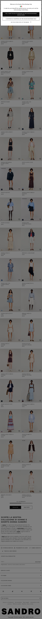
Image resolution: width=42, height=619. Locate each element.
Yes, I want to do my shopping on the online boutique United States (21, 14)
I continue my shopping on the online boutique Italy (21, 18)
